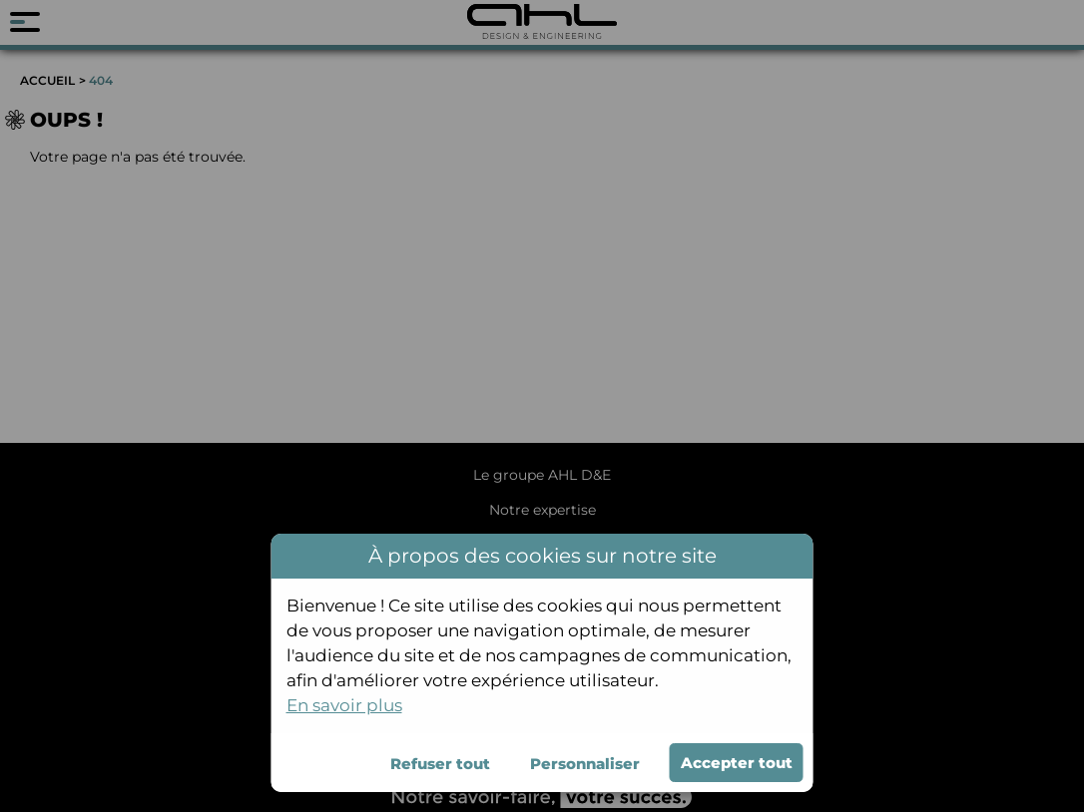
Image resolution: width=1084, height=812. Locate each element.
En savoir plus (344, 705)
